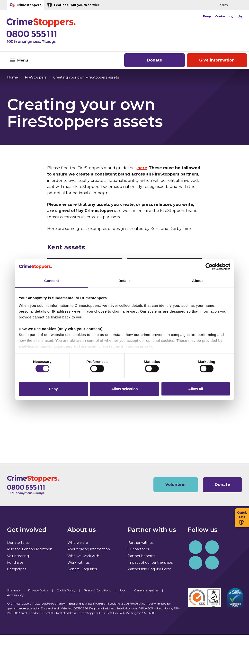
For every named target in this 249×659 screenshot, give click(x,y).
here (142, 168)
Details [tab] (124, 279)
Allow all (195, 390)
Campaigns (16, 569)
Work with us (78, 562)
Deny (53, 390)
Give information (217, 60)
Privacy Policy (38, 590)
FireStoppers (33, 77)
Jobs (122, 590)
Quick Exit (242, 518)
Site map (13, 590)
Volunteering (18, 556)
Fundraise (15, 562)
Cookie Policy (66, 590)
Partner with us (140, 542)
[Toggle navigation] (41, 60)
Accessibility (15, 595)
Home (12, 77)
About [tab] (197, 279)
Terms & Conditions (97, 590)
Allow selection (124, 390)
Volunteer (175, 484)
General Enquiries (82, 569)
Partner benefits (141, 556)
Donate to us (18, 542)
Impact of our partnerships (150, 562)
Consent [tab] (51, 279)
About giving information (88, 549)
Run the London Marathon (29, 549)
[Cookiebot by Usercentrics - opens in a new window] (209, 265)
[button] (203, 5)
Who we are (77, 542)
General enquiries (146, 590)
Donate (154, 60)
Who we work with (83, 556)
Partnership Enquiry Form (149, 569)
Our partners (138, 549)
